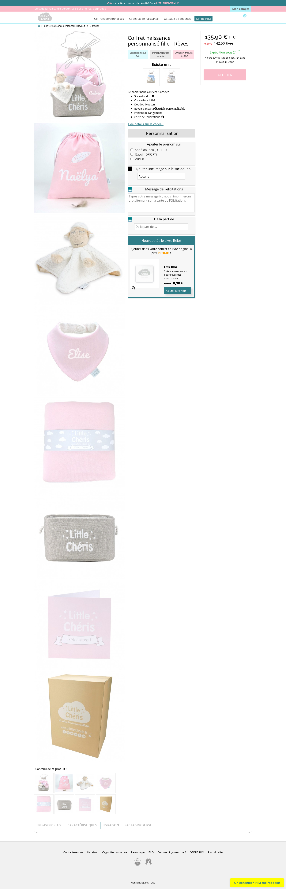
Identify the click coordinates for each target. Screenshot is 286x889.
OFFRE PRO (203, 18)
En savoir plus (49, 825)
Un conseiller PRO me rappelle (257, 883)
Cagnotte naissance (114, 852)
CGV (153, 882)
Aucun (139, 159)
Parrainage (138, 852)
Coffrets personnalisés (109, 18)
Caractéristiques (82, 825)
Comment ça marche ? (171, 852)
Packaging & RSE (138, 825)
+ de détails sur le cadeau (146, 124)
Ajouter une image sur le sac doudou (164, 169)
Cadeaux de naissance (144, 18)
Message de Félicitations (164, 189)
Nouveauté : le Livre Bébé (161, 240)
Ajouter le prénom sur (164, 144)
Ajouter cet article (176, 290)
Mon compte (240, 9)
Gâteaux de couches (177, 18)
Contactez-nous (73, 852)
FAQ (151, 852)
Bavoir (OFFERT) (146, 154)
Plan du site (215, 852)
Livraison (111, 825)
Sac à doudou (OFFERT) (151, 150)
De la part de (164, 219)
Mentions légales (140, 882)
